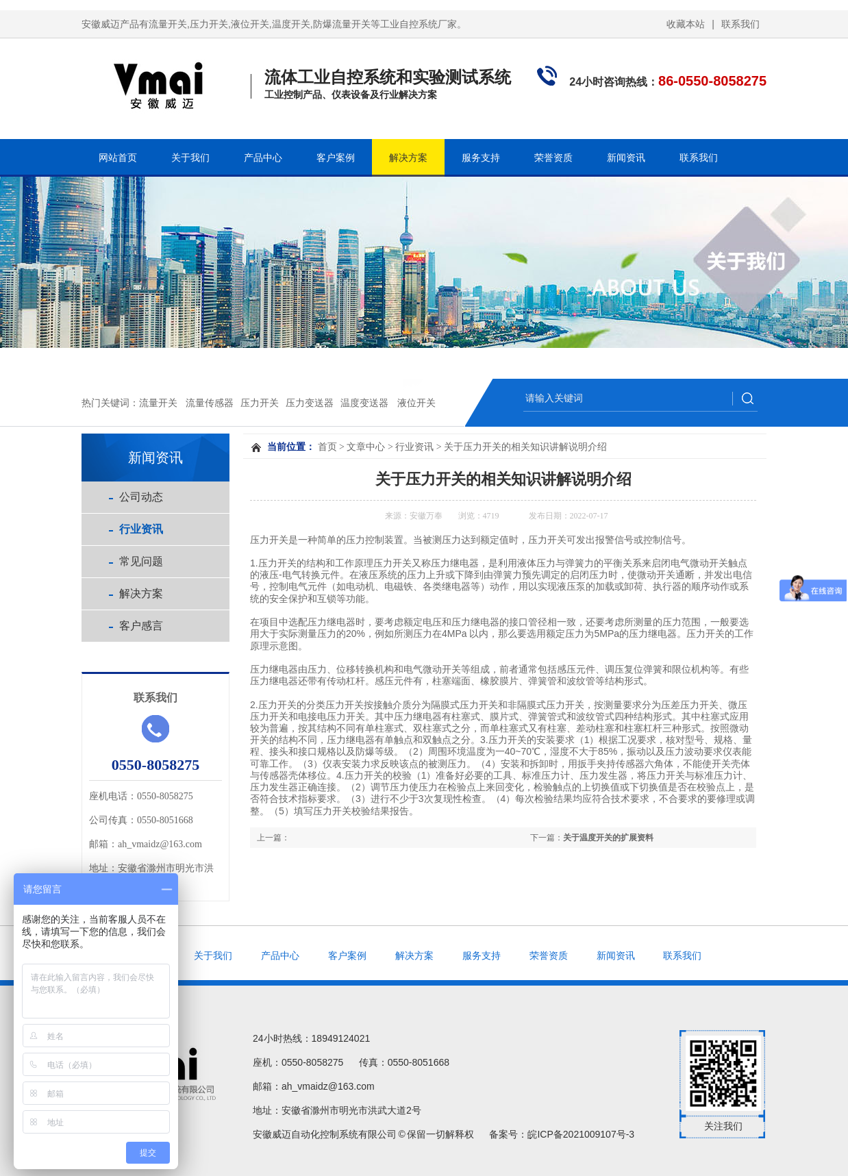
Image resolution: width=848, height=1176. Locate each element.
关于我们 (190, 157)
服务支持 (481, 157)
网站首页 (118, 157)
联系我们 (740, 23)
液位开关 (416, 402)
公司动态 (141, 497)
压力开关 (259, 402)
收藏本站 (685, 23)
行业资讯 (141, 529)
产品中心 (263, 157)
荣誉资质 (553, 157)
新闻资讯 (626, 157)
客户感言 (141, 625)
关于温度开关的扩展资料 (608, 837)
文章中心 (366, 447)
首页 (327, 447)
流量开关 (158, 402)
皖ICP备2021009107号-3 (580, 1134)
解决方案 (408, 157)
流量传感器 (210, 402)
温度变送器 (364, 402)
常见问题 (141, 561)
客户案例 (335, 157)
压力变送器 (310, 402)
